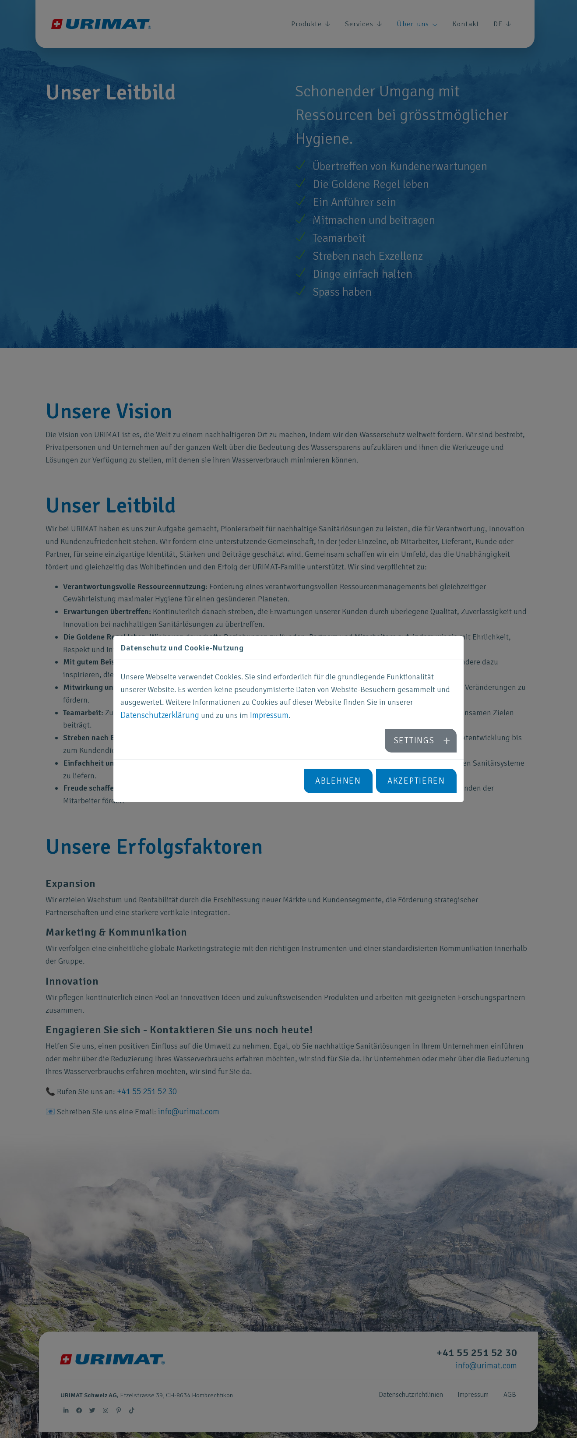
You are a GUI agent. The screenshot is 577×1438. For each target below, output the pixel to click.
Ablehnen (342, 779)
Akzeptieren (417, 779)
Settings (416, 740)
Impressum (264, 716)
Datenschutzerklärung (157, 716)
